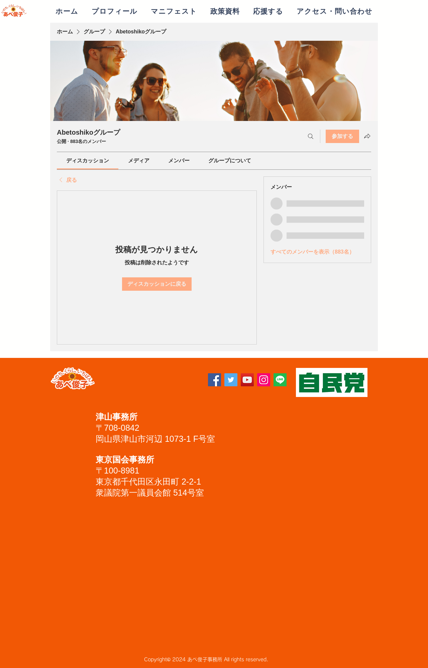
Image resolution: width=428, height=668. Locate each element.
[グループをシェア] (367, 136)
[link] (87, 160)
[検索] (311, 136)
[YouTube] (247, 379)
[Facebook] (214, 379)
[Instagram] (263, 379)
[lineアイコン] (280, 379)
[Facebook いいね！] (144, 382)
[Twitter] (230, 379)
